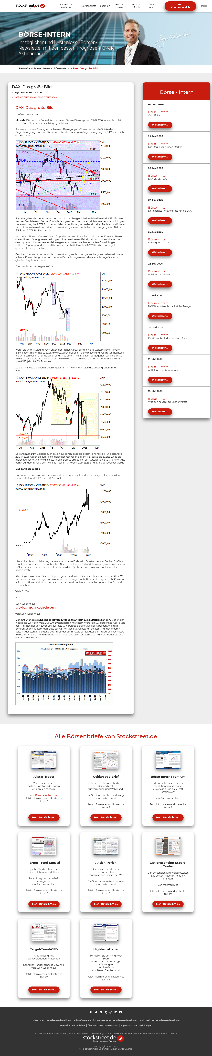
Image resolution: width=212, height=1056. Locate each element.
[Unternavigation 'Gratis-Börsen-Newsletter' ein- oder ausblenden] (65, 6)
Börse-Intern (61, 68)
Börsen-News (42, 68)
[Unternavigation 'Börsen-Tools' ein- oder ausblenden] (136, 6)
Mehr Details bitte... (44, 817)
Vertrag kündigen (143, 1025)
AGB (101, 1025)
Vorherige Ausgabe (45, 97)
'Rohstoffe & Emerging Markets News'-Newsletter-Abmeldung (105, 1020)
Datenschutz (111, 1025)
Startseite (24, 68)
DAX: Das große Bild (85, 68)
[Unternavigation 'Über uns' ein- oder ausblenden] (151, 6)
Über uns (92, 1025)
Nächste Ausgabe (24, 97)
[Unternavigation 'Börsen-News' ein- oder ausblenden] (119, 6)
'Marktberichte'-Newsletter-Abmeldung (159, 1020)
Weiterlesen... (160, 124)
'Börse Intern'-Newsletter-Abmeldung (51, 1020)
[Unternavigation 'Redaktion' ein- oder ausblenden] (104, 6)
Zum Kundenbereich (180, 6)
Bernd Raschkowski (46, 795)
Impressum (126, 1025)
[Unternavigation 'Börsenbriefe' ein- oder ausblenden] (88, 6)
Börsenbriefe (78, 1025)
